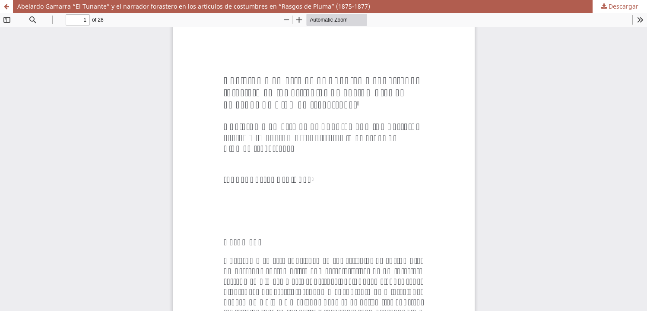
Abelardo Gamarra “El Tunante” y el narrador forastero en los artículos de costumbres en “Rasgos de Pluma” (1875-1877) (193, 6)
